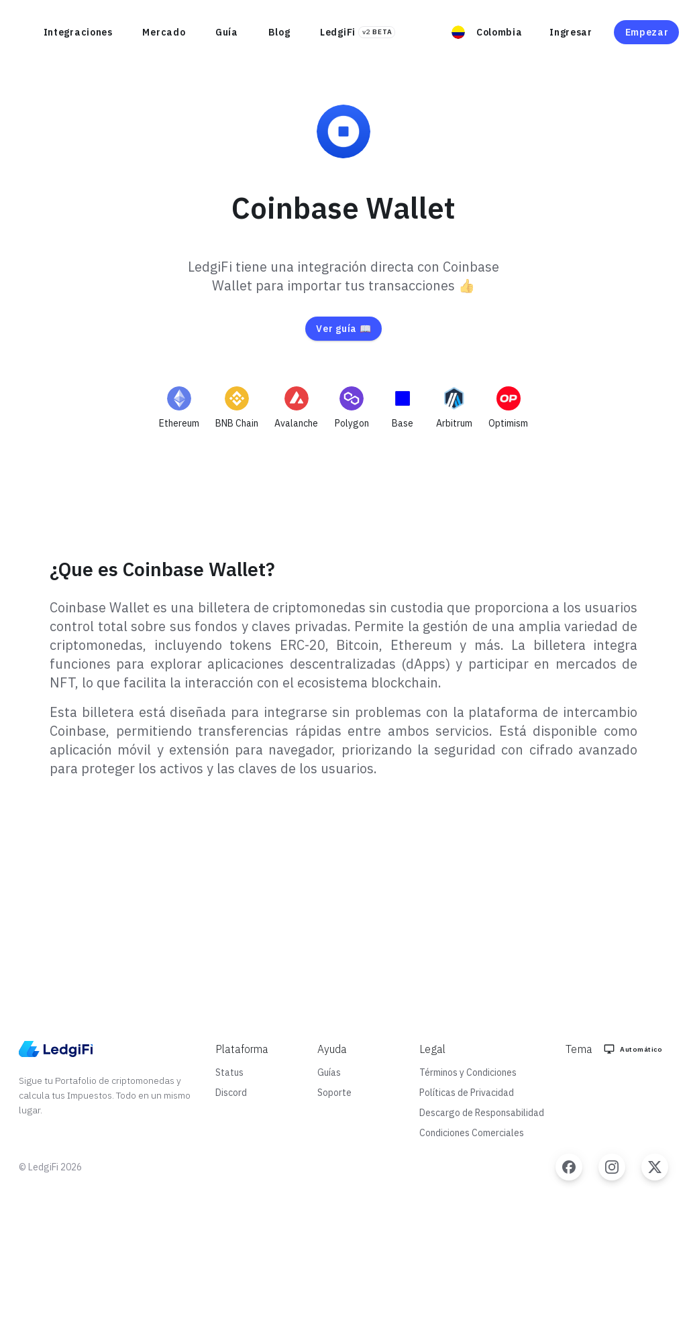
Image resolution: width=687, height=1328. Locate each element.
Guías (329, 1072)
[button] (489, 32)
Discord (231, 1093)
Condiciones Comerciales (471, 1133)
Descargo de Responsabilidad (481, 1113)
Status (229, 1072)
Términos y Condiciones (468, 1072)
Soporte (334, 1093)
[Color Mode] (634, 1049)
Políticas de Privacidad (466, 1093)
